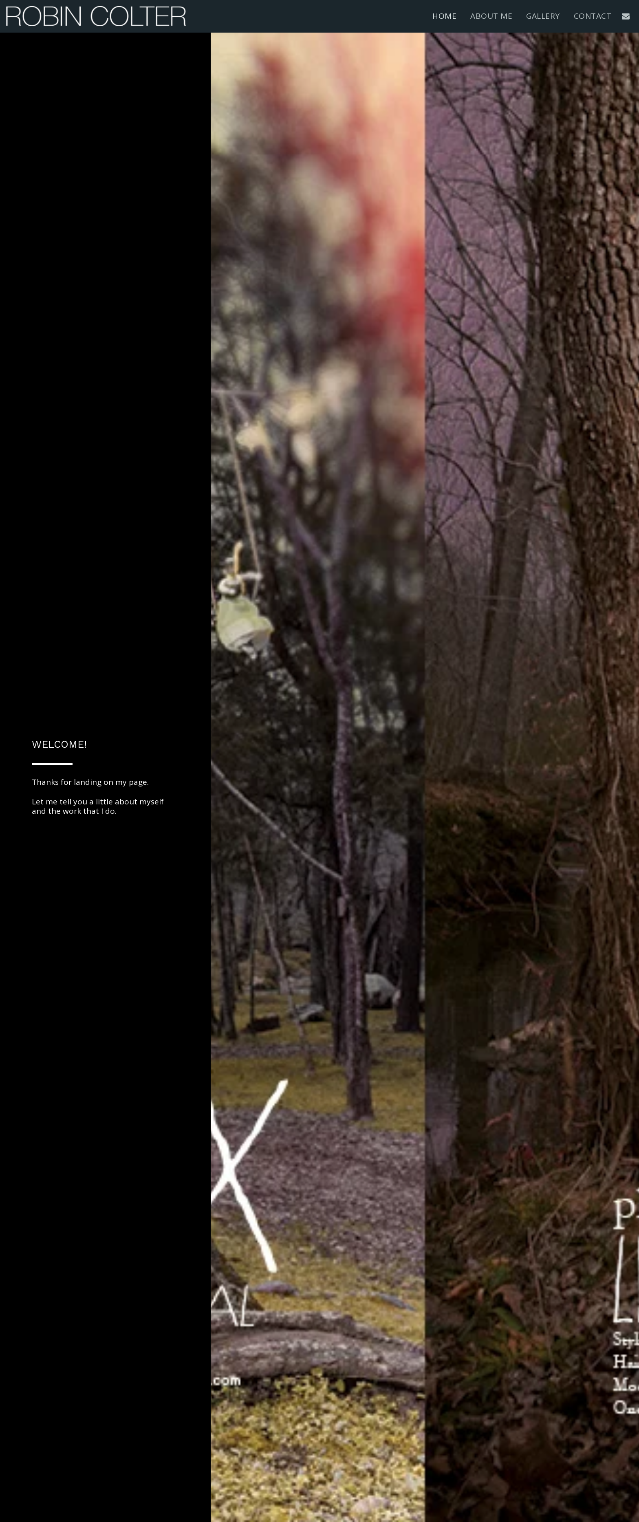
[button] (625, 16)
